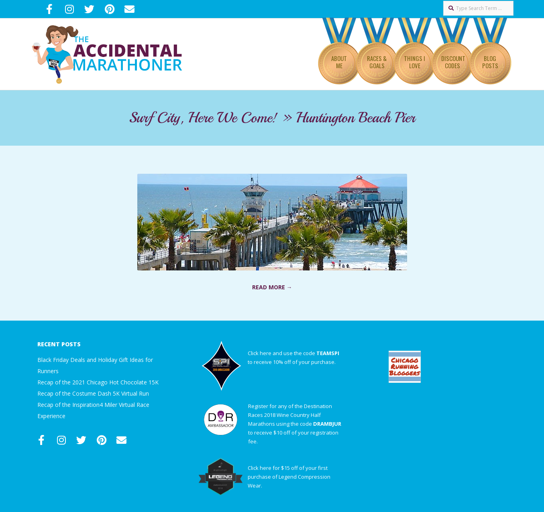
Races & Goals (377, 62)
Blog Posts (490, 62)
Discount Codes (453, 62)
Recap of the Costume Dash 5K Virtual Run (93, 393)
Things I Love (414, 62)
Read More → (272, 287)
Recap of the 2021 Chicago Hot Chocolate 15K (98, 382)
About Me (339, 62)
